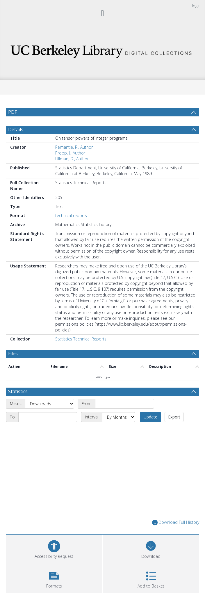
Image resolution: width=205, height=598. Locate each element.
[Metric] (49, 404)
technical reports (71, 215)
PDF (12, 112)
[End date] (47, 417)
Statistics (18, 391)
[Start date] (124, 404)
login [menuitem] (196, 5)
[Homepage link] (102, 50)
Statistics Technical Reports (80, 339)
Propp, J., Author (70, 153)
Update (150, 417)
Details (15, 129)
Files (13, 353)
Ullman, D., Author (72, 159)
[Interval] (118, 417)
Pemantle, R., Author (74, 147)
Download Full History (175, 522)
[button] (54, 578)
